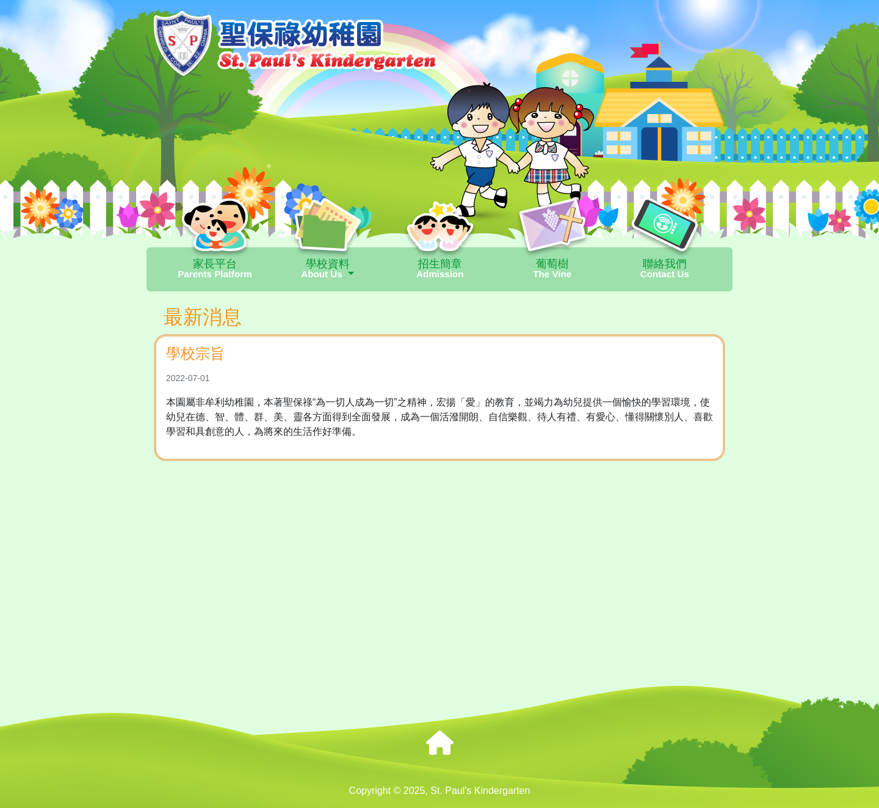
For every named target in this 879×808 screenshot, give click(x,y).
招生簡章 (440, 268)
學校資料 (327, 268)
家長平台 (215, 268)
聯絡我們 (664, 268)
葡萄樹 (552, 268)
